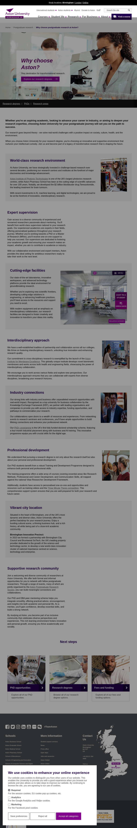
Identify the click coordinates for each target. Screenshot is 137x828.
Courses (44, 16)
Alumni (77, 10)
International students (47, 10)
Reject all (42, 816)
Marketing (16, 804)
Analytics (16, 797)
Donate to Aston (88, 10)
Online (85, 3)
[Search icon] (129, 10)
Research (74, 16)
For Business (91, 16)
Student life (58, 16)
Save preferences (18, 816)
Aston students (65, 10)
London (78, 3)
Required (16, 790)
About (105, 16)
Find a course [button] (124, 17)
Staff (98, 10)
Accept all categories (68, 816)
